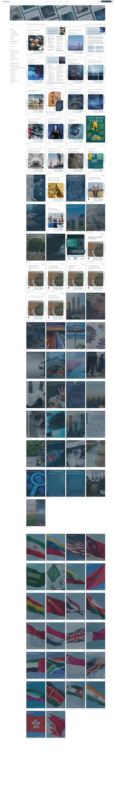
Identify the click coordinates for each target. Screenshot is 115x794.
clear (24, 28)
